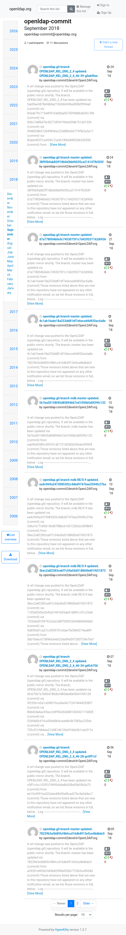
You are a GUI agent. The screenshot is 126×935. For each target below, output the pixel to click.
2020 (14, 142)
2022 (14, 105)
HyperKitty (62, 929)
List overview (10, 537)
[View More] (58, 144)
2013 (14, 386)
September (10, 234)
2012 (14, 404)
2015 (14, 349)
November (10, 212)
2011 (14, 423)
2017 (14, 312)
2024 (14, 68)
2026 (14, 31)
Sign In (103, 5)
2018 (14, 179)
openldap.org (20, 9)
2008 (14, 479)
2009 (14, 460)
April (10, 265)
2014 (14, 367)
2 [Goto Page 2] (77, 903)
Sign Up (104, 12)
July (10, 252)
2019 (14, 161)
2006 (14, 516)
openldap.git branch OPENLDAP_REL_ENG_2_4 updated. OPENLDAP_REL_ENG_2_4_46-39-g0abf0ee (68, 71)
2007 (14, 497)
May (10, 261)
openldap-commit (47, 21)
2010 (14, 442)
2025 (14, 49)
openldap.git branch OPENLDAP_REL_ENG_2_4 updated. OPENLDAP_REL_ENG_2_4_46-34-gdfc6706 (68, 661)
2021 (14, 124)
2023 (14, 87)
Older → (88, 903)
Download (10, 557)
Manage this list (83, 9)
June (10, 256)
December (10, 198)
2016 (14, 330)
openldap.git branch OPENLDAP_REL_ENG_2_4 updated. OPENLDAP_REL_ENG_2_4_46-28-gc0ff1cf (67, 752)
